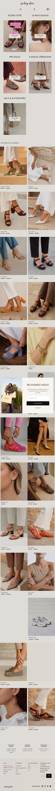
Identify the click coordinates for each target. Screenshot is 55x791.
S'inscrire (38, 403)
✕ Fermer (38, 408)
